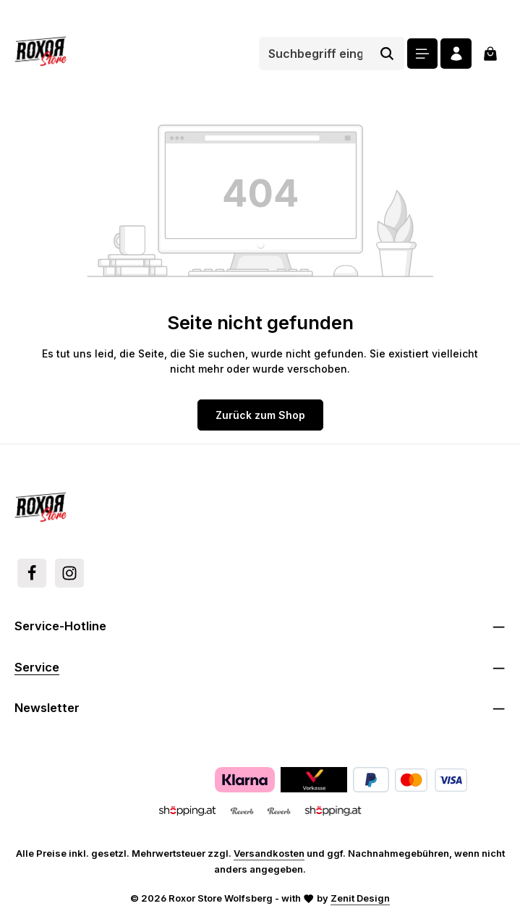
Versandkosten (269, 853)
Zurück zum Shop (260, 415)
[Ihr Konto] (456, 53)
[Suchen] (387, 53)
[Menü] (422, 53)
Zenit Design (360, 898)
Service (36, 667)
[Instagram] (69, 573)
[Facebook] (31, 573)
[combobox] (314, 53)
